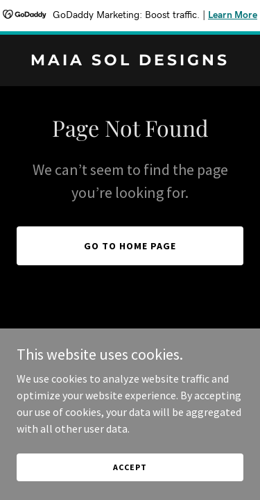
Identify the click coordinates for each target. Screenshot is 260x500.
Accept (129, 486)
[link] (130, 61)
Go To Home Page (130, 246)
